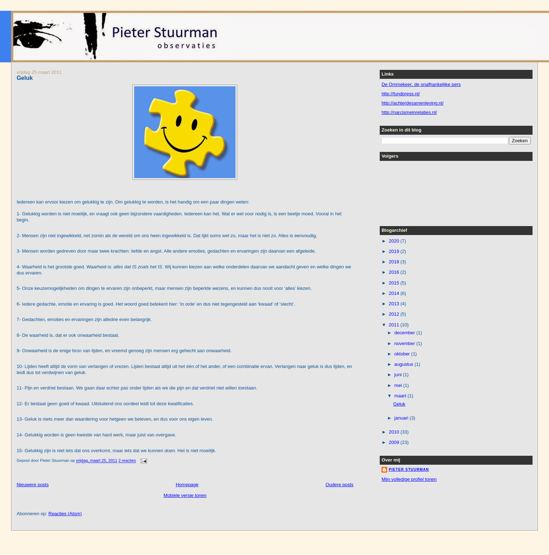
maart (401, 395)
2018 (394, 261)
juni (398, 374)
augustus (404, 364)
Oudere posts (340, 484)
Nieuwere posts (32, 484)
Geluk (24, 78)
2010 (394, 432)
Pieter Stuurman (409, 470)
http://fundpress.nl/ (401, 93)
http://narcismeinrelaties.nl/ (409, 112)
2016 (394, 272)
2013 (394, 303)
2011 (394, 324)
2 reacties (127, 461)
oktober (402, 354)
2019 (394, 251)
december (405, 332)
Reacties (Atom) (65, 513)
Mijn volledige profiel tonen (409, 479)
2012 (394, 314)
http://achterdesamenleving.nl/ (412, 103)
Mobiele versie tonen (185, 495)
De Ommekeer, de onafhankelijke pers (421, 84)
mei (398, 385)
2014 (394, 293)
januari (402, 418)
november (405, 343)
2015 (394, 283)
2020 (394, 241)
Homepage (187, 484)
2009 (394, 442)
